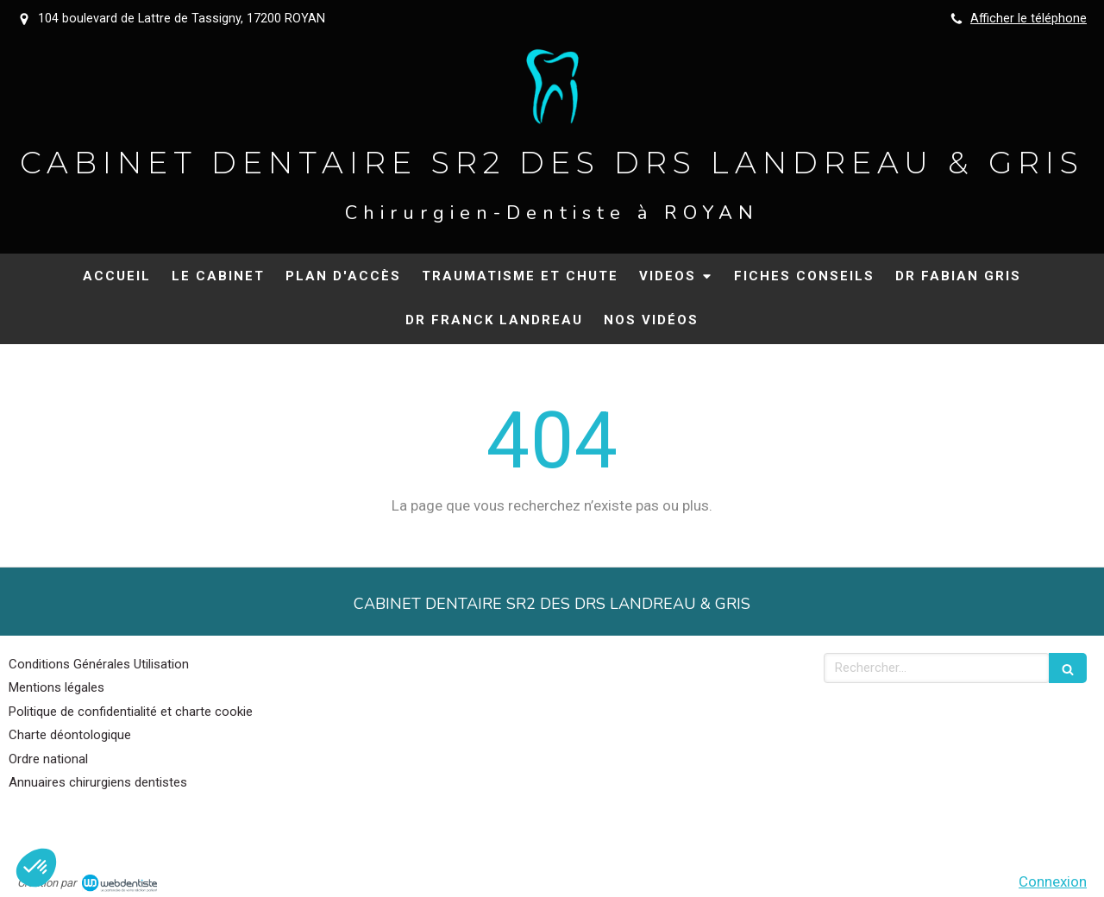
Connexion (1053, 881)
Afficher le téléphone (1028, 18)
